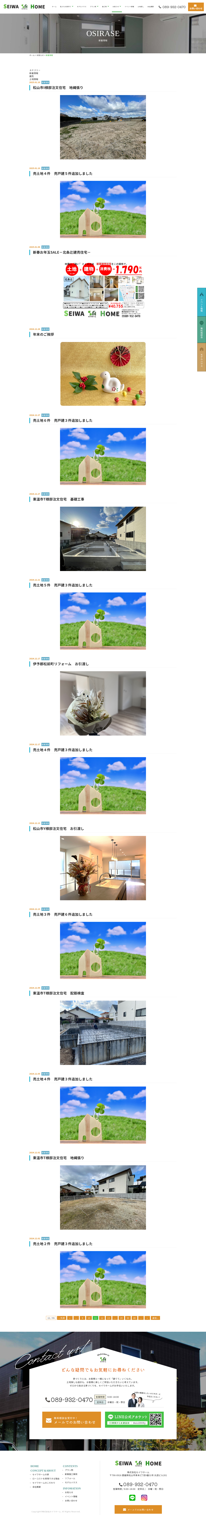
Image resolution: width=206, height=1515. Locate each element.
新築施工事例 (71, 1474)
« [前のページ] (69, 1317)
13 (108, 1317)
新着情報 (33, 73)
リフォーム (70, 1478)
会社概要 (150, 6)
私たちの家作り (66, 6)
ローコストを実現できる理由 (46, 1479)
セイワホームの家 (41, 1474)
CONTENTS (70, 1466)
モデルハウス (81, 6)
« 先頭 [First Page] (62, 1317)
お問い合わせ (71, 1501)
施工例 (104, 6)
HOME (35, 1466)
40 (134, 1317)
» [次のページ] (147, 1317)
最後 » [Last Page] (155, 1317)
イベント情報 (129, 6)
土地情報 (33, 79)
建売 (31, 76)
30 (128, 1317)
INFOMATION (72, 1488)
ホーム (54, 6)
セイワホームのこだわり (44, 1483)
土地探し (141, 6)
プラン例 (93, 6)
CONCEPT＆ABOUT (43, 1470)
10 (89, 1317)
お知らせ (116, 6)
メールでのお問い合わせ (138, 1509)
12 (102, 1317)
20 (121, 1317)
